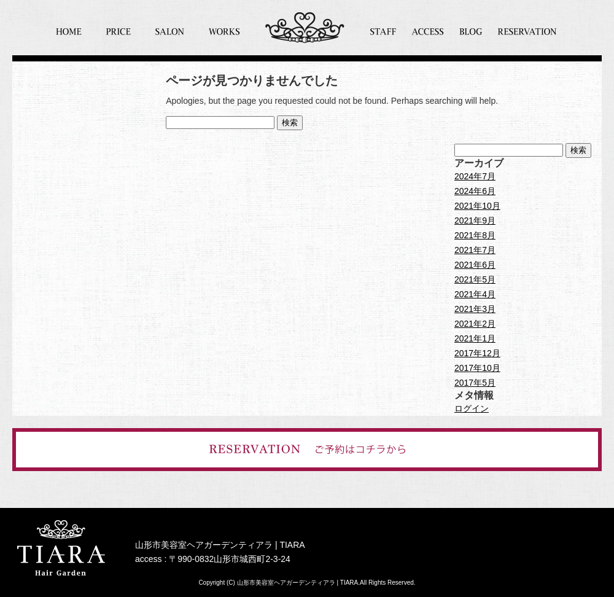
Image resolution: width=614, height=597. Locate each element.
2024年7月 (474, 176)
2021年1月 (474, 338)
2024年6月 (474, 191)
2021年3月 (474, 309)
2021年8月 (474, 235)
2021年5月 (474, 279)
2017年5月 (474, 383)
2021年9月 (474, 220)
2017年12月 (477, 353)
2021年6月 (474, 265)
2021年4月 (474, 294)
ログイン (471, 408)
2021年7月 (474, 250)
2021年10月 (477, 206)
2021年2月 (474, 324)
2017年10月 (477, 368)
